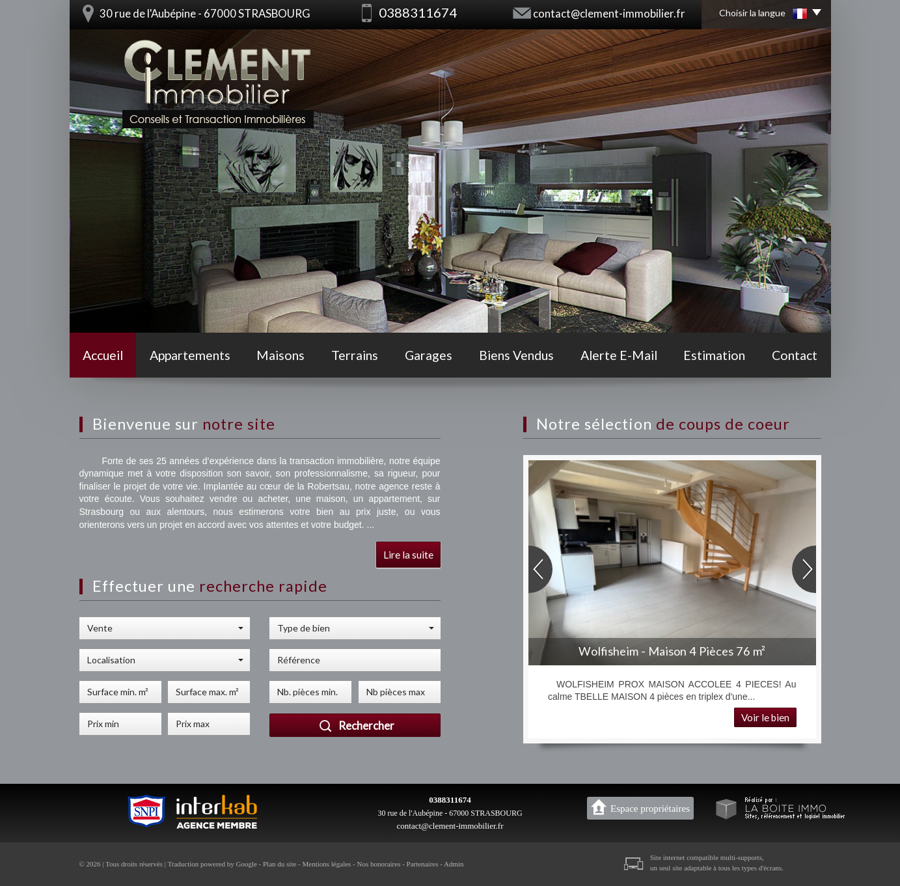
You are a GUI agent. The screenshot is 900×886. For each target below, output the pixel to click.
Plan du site (279, 864)
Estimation (714, 355)
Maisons (280, 355)
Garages (428, 355)
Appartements (190, 355)
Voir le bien (765, 717)
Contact (794, 355)
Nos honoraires (379, 864)
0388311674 (449, 800)
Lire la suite (408, 555)
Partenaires (423, 864)
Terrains (354, 355)
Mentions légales (327, 864)
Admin (454, 864)
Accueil (103, 355)
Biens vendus (516, 355)
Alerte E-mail (618, 355)
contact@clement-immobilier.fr (609, 13)
